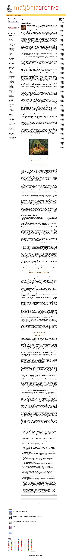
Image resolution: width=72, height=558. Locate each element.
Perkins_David (11, 106)
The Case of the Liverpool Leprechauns (19, 511)
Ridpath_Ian (11, 113)
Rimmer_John (11, 114)
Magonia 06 (62, 29)
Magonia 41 (62, 73)
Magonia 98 (62, 146)
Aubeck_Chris (11, 36)
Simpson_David (11, 124)
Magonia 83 (62, 127)
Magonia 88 (62, 133)
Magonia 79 (62, 121)
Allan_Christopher (12, 35)
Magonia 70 (62, 110)
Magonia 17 (62, 43)
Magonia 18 (62, 44)
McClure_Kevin (11, 90)
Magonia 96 (62, 143)
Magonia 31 (62, 60)
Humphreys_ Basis (12, 73)
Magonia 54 (62, 90)
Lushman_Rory (11, 82)
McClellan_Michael (12, 88)
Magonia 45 (62, 78)
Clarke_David (11, 50)
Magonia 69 (62, 109)
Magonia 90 (62, 135)
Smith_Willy (11, 127)
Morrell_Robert (11, 97)
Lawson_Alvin (11, 81)
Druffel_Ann (11, 54)
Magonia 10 (62, 34)
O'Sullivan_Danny (12, 101)
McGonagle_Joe (11, 91)
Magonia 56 (62, 92)
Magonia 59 (62, 96)
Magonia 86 (62, 130)
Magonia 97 (62, 144)
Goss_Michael (11, 64)
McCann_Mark (11, 87)
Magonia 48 (62, 82)
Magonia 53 (62, 88)
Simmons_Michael (12, 123)
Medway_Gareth (11, 95)
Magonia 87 (62, 132)
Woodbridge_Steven (12, 137)
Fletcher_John (11, 58)
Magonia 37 (62, 68)
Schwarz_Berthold (12, 119)
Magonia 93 (62, 139)
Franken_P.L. (11, 59)
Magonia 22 (62, 49)
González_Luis (11, 63)
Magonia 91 (62, 137)
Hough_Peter (11, 72)
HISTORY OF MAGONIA (17, 15)
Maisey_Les (11, 85)
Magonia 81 (62, 124)
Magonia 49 (62, 83)
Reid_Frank (11, 111)
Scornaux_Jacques (12, 120)
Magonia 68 (62, 107)
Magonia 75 (62, 116)
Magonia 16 (62, 41)
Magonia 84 (62, 128)
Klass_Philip (11, 78)
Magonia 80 (62, 123)
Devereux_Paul (11, 53)
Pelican (10, 105)
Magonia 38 (62, 69)
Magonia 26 (62, 54)
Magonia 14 (62, 39)
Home (39, 503)
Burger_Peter (11, 45)
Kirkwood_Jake (11, 77)
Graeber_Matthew (12, 66)
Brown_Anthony (12, 43)
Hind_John (11, 71)
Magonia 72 (62, 113)
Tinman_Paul (11, 132)
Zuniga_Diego (11, 138)
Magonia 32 (62, 62)
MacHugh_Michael (12, 83)
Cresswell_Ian (11, 52)
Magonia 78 (62, 120)
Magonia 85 (62, 129)
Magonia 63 (62, 101)
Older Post (54, 503)
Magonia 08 (62, 31)
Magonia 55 (62, 91)
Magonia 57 (62, 93)
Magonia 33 (62, 63)
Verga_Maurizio (11, 134)
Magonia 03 (62, 25)
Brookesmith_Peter (12, 41)
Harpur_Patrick (11, 69)
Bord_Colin (11, 39)
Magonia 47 (62, 81)
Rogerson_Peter (11, 116)
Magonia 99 (62, 147)
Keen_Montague (12, 76)
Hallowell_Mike (12, 67)
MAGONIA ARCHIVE (10, 15)
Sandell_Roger (11, 118)
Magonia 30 (62, 59)
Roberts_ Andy (11, 115)
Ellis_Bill (10, 55)
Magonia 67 (62, 106)
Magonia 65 (62, 104)
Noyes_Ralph (11, 100)
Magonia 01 (62, 22)
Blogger (40, 555)
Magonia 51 (62, 86)
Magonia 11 (62, 35)
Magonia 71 (62, 111)
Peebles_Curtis (11, 104)
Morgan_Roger (11, 96)
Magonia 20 (62, 46)
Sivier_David (11, 125)
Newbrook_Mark (12, 99)
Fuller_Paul (11, 62)
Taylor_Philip (11, 130)
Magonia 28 (62, 57)
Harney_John (11, 68)
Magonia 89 (62, 134)
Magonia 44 (62, 77)
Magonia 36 (62, 67)
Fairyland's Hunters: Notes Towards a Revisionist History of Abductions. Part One (27, 516)
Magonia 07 (62, 30)
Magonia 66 (62, 105)
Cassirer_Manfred (12, 48)
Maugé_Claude (11, 86)
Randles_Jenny (11, 110)
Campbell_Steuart (12, 46)
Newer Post (23, 503)
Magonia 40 (62, 72)
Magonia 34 (62, 64)
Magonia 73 (62, 114)
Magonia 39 (62, 71)
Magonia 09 (62, 32)
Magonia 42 (62, 74)
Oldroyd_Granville (12, 102)
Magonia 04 (62, 26)
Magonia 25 (62, 53)
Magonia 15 (62, 40)
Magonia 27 (62, 55)
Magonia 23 (62, 50)
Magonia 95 (62, 142)
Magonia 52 (62, 87)
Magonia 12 (62, 36)
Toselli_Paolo (11, 133)
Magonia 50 (62, 85)
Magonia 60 (62, 97)
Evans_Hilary (11, 57)
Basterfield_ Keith (12, 38)
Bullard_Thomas (12, 44)
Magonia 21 (62, 48)
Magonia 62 (62, 100)
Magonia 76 (62, 118)
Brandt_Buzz (11, 40)
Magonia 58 (62, 95)
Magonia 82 (62, 125)
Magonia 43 (62, 76)
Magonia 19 (62, 45)
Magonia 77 (62, 119)
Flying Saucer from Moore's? (17, 526)
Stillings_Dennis (12, 129)
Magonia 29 (62, 58)
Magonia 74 (62, 115)
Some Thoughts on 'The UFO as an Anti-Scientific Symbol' (23, 530)
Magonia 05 (62, 27)
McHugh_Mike (11, 92)
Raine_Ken (11, 109)
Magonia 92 (62, 138)
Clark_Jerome (11, 49)
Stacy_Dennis (11, 128)
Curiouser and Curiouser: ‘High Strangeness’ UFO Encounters (24, 521)
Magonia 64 (62, 102)
